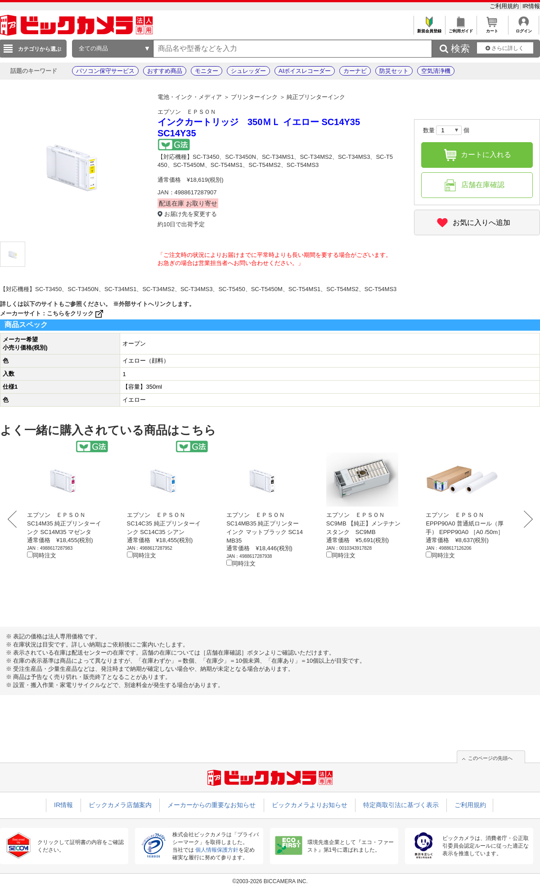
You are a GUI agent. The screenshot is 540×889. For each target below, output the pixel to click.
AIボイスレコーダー (305, 70)
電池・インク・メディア (190, 97)
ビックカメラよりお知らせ (309, 804)
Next (526, 519)
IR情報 (531, 6)
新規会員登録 (429, 28)
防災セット (394, 70)
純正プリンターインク (316, 97)
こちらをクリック (76, 313)
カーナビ (355, 70)
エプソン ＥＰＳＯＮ (187, 111)
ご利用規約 (505, 6)
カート (492, 28)
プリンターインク (254, 97)
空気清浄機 (435, 70)
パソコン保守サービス (105, 70)
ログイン (523, 28)
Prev (14, 519)
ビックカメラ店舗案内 (120, 804)
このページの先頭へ (490, 758)
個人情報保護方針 (216, 850)
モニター (206, 70)
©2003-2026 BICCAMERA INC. (270, 881)
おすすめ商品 (164, 70)
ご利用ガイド (460, 28)
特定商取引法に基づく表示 (401, 804)
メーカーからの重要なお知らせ (211, 804)
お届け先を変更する (190, 214)
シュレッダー (248, 70)
